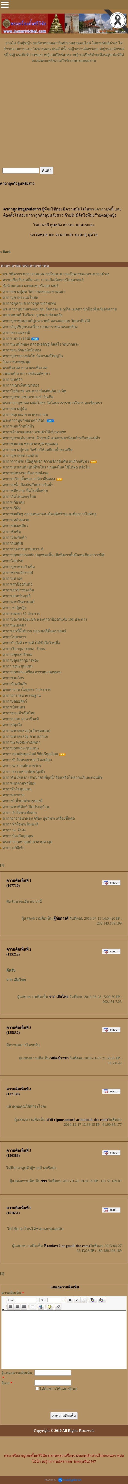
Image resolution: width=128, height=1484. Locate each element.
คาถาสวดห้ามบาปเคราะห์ (23, 549)
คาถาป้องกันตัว (15, 537)
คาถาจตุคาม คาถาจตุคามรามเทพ (29, 303)
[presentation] (70, 1399)
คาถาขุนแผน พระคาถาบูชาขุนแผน (30, 444)
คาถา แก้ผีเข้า (14, 848)
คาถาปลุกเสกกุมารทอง (21, 660)
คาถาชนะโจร (13, 678)
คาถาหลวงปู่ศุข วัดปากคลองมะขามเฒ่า (34, 292)
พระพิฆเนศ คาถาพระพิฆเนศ (25, 368)
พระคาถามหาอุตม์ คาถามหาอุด (27, 842)
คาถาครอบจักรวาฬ (18, 573)
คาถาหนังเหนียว (15, 526)
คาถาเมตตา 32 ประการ (21, 614)
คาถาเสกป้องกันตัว (17, 584)
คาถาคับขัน (12, 532)
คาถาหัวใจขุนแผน (17, 789)
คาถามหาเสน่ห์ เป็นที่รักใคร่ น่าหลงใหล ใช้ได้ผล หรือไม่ (46, 467)
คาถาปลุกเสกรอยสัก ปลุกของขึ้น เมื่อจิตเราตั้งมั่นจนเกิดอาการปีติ (54, 555)
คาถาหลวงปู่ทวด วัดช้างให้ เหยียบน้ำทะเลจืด (38, 450)
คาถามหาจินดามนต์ (18, 602)
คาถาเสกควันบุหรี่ (16, 596)
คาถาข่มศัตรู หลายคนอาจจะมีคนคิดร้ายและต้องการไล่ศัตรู (49, 514)
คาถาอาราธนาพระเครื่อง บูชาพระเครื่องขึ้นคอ (39, 818)
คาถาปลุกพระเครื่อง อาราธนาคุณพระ (32, 672)
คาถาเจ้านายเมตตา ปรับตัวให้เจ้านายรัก (34, 432)
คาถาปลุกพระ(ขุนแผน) (21, 748)
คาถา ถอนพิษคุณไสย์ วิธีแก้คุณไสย (30, 754)
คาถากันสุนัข (13, 543)
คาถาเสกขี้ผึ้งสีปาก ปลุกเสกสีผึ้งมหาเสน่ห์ (35, 631)
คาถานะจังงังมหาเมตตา (21, 742)
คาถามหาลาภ (14, 795)
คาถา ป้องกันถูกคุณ (18, 836)
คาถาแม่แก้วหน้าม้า (18, 426)
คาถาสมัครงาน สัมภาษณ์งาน (25, 473)
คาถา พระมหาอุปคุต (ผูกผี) (24, 772)
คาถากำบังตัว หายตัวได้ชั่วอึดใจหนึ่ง (31, 643)
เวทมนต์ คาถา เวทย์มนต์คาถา (26, 374)
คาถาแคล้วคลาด (16, 520)
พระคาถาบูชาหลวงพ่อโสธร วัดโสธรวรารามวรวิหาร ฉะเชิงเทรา (52, 403)
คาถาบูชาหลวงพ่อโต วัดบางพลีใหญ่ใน (33, 356)
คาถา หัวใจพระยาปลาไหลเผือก (27, 760)
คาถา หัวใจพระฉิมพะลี (20, 824)
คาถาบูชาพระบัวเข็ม (19, 567)
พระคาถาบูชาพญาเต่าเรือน (24, 420)
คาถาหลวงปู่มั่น (15, 409)
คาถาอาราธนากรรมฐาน (22, 695)
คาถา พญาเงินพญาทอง (21, 385)
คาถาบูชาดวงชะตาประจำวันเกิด (28, 397)
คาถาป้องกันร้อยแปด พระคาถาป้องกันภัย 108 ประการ (45, 619)
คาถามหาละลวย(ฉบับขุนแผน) (26, 731)
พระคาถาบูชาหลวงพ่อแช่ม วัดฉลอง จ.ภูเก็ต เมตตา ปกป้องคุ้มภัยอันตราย (60, 309)
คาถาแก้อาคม (14, 502)
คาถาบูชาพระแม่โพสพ (20, 297)
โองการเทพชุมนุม (16, 362)
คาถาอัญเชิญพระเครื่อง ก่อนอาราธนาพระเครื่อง (40, 327)
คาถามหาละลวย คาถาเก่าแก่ (25, 736)
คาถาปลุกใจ (12, 725)
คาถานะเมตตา (14, 625)
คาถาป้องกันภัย (15, 684)
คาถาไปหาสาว (14, 637)
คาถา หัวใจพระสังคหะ (20, 813)
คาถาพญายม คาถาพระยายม (25, 415)
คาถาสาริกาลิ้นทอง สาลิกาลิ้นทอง (29, 479)
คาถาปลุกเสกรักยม (17, 655)
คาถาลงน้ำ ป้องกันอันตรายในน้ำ (28, 485)
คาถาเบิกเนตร (14, 707)
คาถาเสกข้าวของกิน (18, 590)
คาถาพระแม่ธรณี (16, 333)
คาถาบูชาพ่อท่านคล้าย (20, 456)
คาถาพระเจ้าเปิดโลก (19, 713)
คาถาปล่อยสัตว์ (15, 701)
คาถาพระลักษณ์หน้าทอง (22, 350)
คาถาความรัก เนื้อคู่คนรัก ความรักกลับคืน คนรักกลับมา (46, 461)
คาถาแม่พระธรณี (16, 338)
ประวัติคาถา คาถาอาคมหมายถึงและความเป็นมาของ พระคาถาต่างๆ (56, 274)
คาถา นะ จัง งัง (14, 830)
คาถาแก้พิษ (12, 508)
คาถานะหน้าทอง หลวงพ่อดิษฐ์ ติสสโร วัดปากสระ (41, 344)
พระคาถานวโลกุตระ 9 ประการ (27, 690)
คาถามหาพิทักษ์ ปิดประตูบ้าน (26, 807)
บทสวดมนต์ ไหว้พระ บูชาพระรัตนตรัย (33, 315)
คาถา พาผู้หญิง (14, 608)
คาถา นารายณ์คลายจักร (22, 766)
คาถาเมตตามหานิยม (19, 783)
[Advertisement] (64, 78)
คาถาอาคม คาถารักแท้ (21, 719)
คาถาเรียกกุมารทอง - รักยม (24, 649)
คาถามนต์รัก (13, 379)
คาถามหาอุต (13, 578)
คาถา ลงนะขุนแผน (17, 666)
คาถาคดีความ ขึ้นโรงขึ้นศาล (25, 491)
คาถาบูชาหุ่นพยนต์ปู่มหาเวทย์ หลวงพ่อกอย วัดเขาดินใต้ (46, 321)
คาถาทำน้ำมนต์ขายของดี (23, 801)
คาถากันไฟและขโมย (19, 496)
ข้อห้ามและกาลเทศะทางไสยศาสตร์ (31, 286)
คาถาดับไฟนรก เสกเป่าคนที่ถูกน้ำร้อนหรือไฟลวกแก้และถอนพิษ (53, 777)
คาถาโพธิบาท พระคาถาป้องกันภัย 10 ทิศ (34, 391)
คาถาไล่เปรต (13, 561)
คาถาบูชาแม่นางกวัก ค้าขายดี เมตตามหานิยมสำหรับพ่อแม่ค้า (51, 438)
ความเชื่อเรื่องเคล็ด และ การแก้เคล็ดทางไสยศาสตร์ (43, 280)
